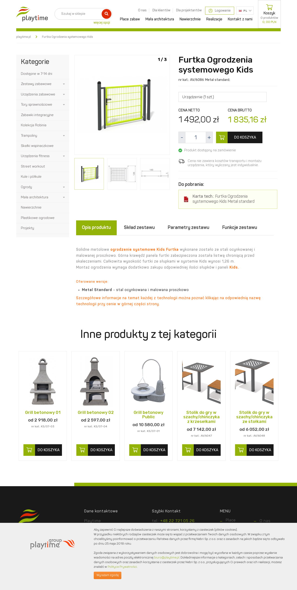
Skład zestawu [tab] (139, 227)
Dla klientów (161, 10)
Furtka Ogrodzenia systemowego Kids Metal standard (224, 199)
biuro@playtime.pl (166, 557)
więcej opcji (102, 22)
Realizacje (214, 19)
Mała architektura (159, 19)
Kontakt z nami (240, 19)
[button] (64, 84)
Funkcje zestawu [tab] (239, 227)
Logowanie (220, 11)
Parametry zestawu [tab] (188, 227)
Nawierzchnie (190, 19)
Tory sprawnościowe (36, 105)
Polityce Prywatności (122, 566)
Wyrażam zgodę (108, 575)
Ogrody (26, 187)
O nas (142, 10)
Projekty (27, 228)
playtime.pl (23, 36)
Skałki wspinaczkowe (37, 146)
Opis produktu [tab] (96, 227)
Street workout (33, 166)
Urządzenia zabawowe (38, 94)
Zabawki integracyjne (37, 115)
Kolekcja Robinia (33, 125)
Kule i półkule (31, 177)
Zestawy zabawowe (36, 84)
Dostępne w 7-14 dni (36, 74)
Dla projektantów (189, 10)
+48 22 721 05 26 (177, 521)
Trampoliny (29, 136)
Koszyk (269, 14)
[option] (122, 105)
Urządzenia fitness (35, 156)
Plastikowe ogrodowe (38, 218)
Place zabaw (130, 19)
